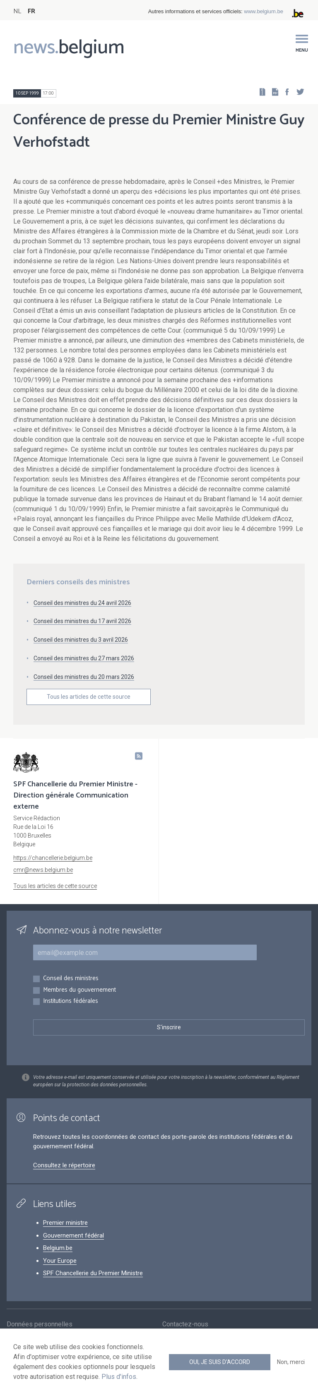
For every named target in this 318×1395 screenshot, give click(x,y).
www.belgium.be (263, 11)
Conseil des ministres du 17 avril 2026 (82, 621)
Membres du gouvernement (79, 990)
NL (17, 11)
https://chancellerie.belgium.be (52, 858)
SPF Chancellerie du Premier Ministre (93, 1273)
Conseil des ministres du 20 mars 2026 (84, 677)
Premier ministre (65, 1222)
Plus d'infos (118, 1377)
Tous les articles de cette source (88, 696)
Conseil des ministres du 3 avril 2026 (81, 639)
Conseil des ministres (71, 978)
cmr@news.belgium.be (43, 870)
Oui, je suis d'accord (219, 1362)
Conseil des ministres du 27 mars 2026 (84, 658)
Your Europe (60, 1260)
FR (31, 11)
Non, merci (291, 1362)
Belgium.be (57, 1248)
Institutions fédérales (70, 1001)
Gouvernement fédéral (73, 1235)
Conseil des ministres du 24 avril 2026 (82, 603)
